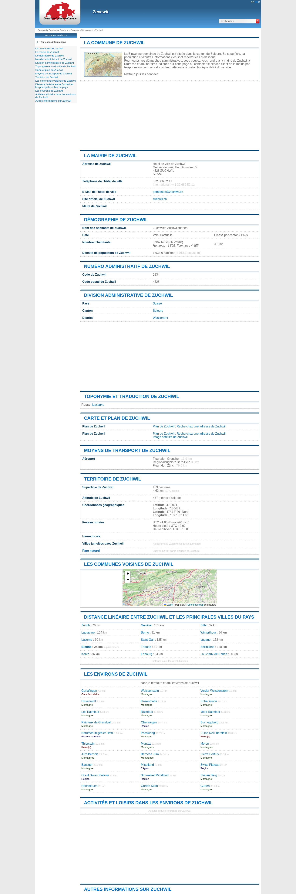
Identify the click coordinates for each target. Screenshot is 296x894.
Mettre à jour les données (141, 74)
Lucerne (86, 639)
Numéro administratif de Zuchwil (127, 266)
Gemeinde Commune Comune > (54, 30)
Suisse (157, 303)
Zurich (85, 625)
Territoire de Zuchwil (112, 478)
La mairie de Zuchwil (110, 155)
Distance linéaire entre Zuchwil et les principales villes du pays (169, 617)
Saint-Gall (147, 639)
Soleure (75, 30)
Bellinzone (207, 646)
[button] (127, 574)
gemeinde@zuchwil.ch (168, 191)
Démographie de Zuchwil (116, 219)
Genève (146, 625)
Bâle (203, 625)
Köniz (85, 654)
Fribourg (146, 654)
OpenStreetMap (195, 604)
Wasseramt (86, 30)
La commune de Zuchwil (114, 42)
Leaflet (168, 604)
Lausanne (88, 632)
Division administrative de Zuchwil (128, 295)
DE (252, 2)
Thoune (146, 646)
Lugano (205, 639)
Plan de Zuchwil (163, 426)
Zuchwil (100, 11)
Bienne (86, 646)
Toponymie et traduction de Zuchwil (131, 396)
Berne (145, 632)
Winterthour (208, 632)
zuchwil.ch (160, 199)
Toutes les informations (53, 42)
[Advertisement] (169, 115)
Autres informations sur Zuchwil (128, 889)
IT (259, 2)
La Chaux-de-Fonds (213, 654)
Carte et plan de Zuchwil (117, 418)
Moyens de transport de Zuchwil (127, 450)
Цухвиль (98, 404)
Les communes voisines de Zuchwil (128, 564)
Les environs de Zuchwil (115, 674)
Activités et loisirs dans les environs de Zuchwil (148, 802)
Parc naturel (91, 550)
